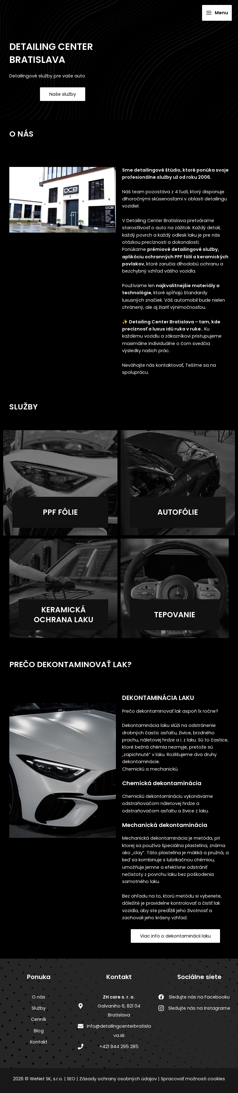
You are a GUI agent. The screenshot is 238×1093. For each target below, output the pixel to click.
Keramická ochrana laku (63, 614)
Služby (39, 1008)
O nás (38, 997)
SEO (71, 1079)
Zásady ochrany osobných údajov (118, 1079)
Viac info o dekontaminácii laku (175, 936)
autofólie (177, 512)
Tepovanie (174, 615)
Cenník (38, 1019)
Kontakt (38, 1042)
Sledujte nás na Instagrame (199, 1008)
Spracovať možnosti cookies (193, 1079)
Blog (39, 1031)
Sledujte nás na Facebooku (199, 997)
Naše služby (62, 94)
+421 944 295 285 (119, 1046)
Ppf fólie (60, 512)
